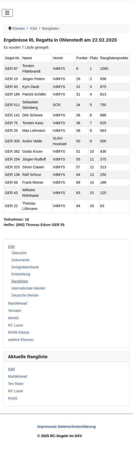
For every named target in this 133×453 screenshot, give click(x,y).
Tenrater (14, 311)
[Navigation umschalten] (7, 13)
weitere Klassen (21, 340)
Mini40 (13, 318)
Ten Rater (15, 384)
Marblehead (17, 303)
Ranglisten (19, 281)
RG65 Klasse (18, 332)
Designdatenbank (25, 267)
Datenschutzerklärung (77, 427)
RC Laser (15, 325)
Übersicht (18, 253)
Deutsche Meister (25, 295)
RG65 (12, 398)
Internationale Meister (28, 288)
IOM (11, 247)
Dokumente (20, 260)
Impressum (47, 427)
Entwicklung (20, 274)
